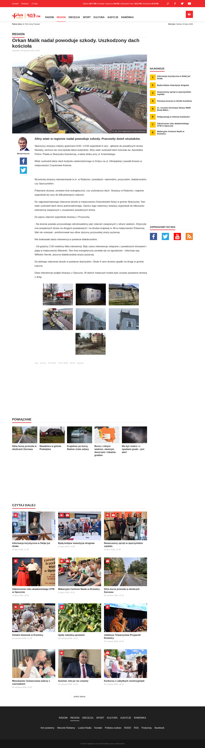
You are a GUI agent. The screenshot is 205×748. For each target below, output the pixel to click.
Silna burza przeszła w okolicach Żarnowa (24, 438)
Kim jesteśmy (47, 728)
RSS (136, 728)
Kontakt (15, 4)
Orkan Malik (63, 363)
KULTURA (99, 17)
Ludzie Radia (84, 728)
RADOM (49, 17)
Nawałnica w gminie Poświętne (52, 438)
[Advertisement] (91, 384)
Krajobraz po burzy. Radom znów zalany (79, 438)
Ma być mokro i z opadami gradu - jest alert (134, 439)
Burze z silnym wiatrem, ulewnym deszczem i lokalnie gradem (106, 441)
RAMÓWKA (127, 17)
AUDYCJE (112, 17)
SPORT (87, 17)
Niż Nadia (52, 363)
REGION (61, 17)
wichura (43, 363)
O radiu (35, 4)
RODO (127, 728)
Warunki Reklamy (66, 728)
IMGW (72, 363)
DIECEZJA (74, 17)
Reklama (25, 4)
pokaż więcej (79, 696)
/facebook (159, 728)
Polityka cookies (113, 728)
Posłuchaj (146, 728)
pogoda (80, 363)
